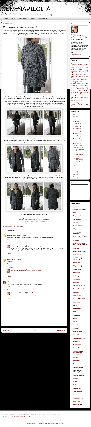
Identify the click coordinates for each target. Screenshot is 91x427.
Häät (86, 71)
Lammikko (73, 83)
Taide (80, 102)
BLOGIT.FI (44, 414)
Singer (76, 163)
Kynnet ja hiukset (80, 79)
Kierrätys (73, 78)
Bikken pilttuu (76, 302)
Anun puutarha (77, 219)
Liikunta (73, 87)
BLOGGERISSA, (12, 414)
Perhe (77, 94)
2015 (74, 172)
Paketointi (86, 92)
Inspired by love (77, 255)
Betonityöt (77, 66)
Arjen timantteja (77, 308)
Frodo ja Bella (80, 67)
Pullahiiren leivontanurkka (79, 209)
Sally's (74, 229)
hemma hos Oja (77, 325)
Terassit (73, 104)
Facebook (33, 18)
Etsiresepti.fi (31, 416)
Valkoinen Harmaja (78, 367)
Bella (72, 66)
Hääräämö (75, 222)
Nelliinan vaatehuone (78, 375)
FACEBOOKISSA (20, 414)
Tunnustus (80, 104)
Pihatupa (86, 94)
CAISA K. (75, 312)
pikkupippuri (9, 235)
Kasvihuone (74, 76)
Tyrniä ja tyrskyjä (77, 391)
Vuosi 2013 (83, 105)
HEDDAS (75, 381)
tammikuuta (78, 169)
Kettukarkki (76, 335)
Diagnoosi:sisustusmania (79, 216)
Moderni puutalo (77, 262)
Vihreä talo (76, 248)
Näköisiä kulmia (77, 344)
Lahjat (80, 82)
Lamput (78, 83)
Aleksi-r (75, 305)
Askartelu (86, 63)
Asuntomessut (74, 64)
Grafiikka (86, 67)
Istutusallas (80, 73)
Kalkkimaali (85, 74)
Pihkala (75, 318)
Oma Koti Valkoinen (78, 398)
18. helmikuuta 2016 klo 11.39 (15, 282)
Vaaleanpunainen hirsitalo (79, 338)
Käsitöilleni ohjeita (23, 18)
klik (59, 31)
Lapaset (82, 83)
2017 (74, 114)
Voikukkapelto (76, 279)
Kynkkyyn (75, 357)
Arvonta (82, 63)
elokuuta (77, 128)
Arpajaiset (76, 63)
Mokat (72, 88)
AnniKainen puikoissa (78, 225)
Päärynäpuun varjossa (78, 266)
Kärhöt (86, 79)
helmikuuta (77, 143)
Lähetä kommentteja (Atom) (35, 336)
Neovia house (76, 315)
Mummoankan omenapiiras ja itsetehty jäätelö (78, 160)
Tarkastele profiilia (76, 54)
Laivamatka (85, 81)
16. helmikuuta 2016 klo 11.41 (16, 259)
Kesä (83, 76)
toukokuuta (77, 136)
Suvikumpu (76, 240)
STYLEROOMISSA (56, 414)
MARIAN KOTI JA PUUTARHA (80, 237)
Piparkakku (75, 328)
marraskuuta (78, 121)
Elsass (74, 212)
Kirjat (83, 78)
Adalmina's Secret (77, 404)
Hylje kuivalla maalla (43, 18)
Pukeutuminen (20, 226)
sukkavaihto (73, 102)
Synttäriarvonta (78, 166)
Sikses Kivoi (76, 292)
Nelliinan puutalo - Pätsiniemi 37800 (77, 371)
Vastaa (8, 239)
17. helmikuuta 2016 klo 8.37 (34, 246)
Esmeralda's (76, 348)
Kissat (87, 78)
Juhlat (73, 74)
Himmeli (86, 69)
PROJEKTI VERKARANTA (79, 285)
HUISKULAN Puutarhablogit (20, 416)
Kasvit (79, 76)
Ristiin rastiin (76, 282)
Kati (8, 282)
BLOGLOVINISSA (37, 414)
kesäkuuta (77, 133)
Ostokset (80, 92)
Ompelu (14, 226)
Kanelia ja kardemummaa (79, 251)
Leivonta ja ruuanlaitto (79, 85)
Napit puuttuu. (76, 360)
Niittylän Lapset (77, 269)
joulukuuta (77, 119)
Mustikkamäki (76, 378)
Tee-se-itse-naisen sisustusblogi (77, 233)
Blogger (62, 423)
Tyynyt (86, 104)
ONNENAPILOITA (25, 9)
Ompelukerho (74, 92)
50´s (72, 63)
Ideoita (73, 73)
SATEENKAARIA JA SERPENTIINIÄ (77, 258)
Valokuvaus (74, 105)
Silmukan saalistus (77, 331)
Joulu (86, 73)
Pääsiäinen (85, 97)
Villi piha (75, 322)
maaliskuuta (78, 141)
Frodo (75, 67)
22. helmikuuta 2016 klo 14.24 (35, 292)
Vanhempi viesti (61, 330)
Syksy (77, 103)
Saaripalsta (76, 206)
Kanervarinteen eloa (78, 395)
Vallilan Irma (76, 272)
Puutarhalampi (74, 97)
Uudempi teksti (7, 330)
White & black (77, 401)
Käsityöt (10, 226)
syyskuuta (77, 126)
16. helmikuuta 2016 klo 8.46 (19, 235)
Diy (72, 67)
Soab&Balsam (85, 101)
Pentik (72, 94)
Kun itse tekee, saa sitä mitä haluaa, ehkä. (79, 149)
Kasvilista (13, 18)
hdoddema (50, 423)
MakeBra (82, 87)
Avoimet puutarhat (83, 64)
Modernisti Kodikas (78, 295)
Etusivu (6, 18)
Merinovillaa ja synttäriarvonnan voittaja (79, 154)
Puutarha (85, 96)
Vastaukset (11, 243)
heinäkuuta (77, 131)
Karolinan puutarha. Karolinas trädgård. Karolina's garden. (78, 353)
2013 (74, 177)
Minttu (86, 87)
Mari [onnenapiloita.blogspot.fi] (18, 246)
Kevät (87, 76)
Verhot (79, 106)
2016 (74, 116)
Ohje (80, 90)
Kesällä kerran (76, 341)
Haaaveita (73, 69)
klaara (8, 259)
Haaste (80, 69)
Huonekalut (74, 71)
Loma (77, 87)
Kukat (73, 79)
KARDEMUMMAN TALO (79, 299)
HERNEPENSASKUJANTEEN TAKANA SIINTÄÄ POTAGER (80, 244)
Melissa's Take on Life (78, 289)
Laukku (86, 83)
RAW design (76, 276)
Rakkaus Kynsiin (77, 388)
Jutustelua (79, 74)
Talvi (83, 103)
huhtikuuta (77, 138)
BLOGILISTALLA (29, 414)
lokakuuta (77, 123)
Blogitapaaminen (84, 66)
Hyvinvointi (81, 71)
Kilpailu (78, 78)
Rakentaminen (74, 99)
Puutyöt (81, 97)
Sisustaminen (76, 101)
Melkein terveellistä (79, 145)
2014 (74, 174)
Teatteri (86, 102)
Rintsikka (75, 385)
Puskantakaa (76, 364)
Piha (81, 94)
